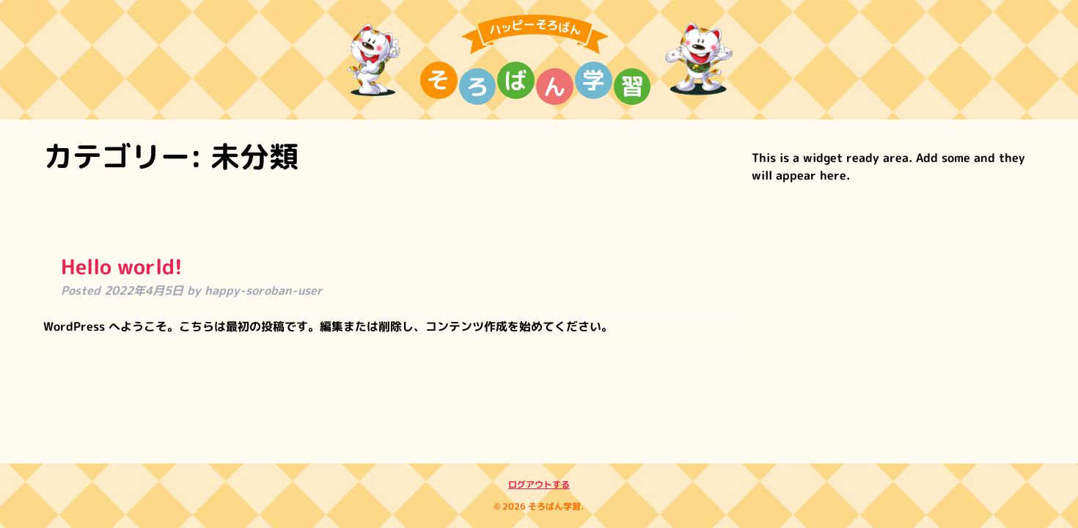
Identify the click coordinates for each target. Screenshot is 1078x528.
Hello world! (122, 266)
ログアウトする (539, 484)
